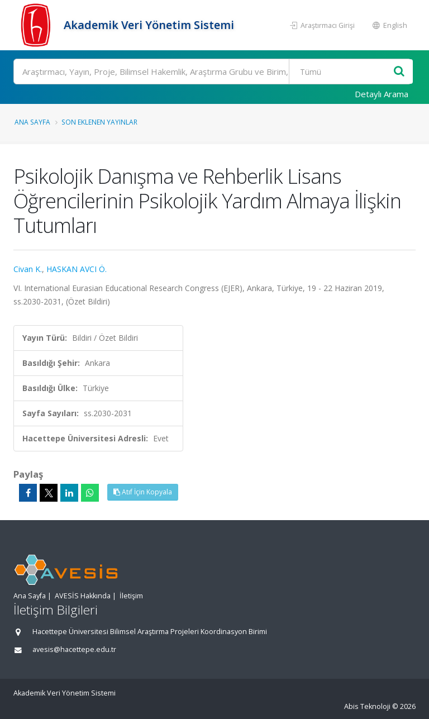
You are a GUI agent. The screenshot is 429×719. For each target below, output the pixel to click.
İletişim (131, 596)
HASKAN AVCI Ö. (76, 269)
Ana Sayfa (32, 121)
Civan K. (27, 269)
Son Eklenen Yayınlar (99, 121)
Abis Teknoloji (367, 706)
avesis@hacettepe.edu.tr (74, 649)
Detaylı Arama (381, 93)
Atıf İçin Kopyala (142, 492)
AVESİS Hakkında (83, 596)
